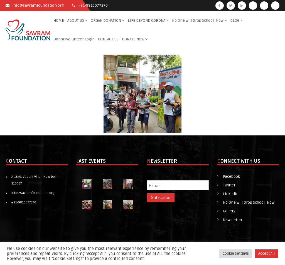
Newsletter (232, 219)
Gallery (229, 211)
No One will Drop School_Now (197, 20)
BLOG (234, 20)
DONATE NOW (133, 39)
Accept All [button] (266, 253)
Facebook (231, 176)
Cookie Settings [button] (236, 253)
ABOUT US (75, 20)
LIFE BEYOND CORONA (146, 20)
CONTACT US (108, 39)
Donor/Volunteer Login (74, 39)
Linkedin (231, 193)
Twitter (229, 185)
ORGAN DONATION (106, 20)
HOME (58, 20)
